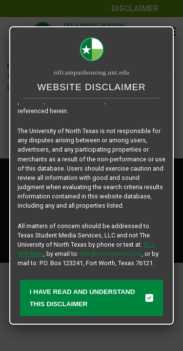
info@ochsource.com (111, 253)
